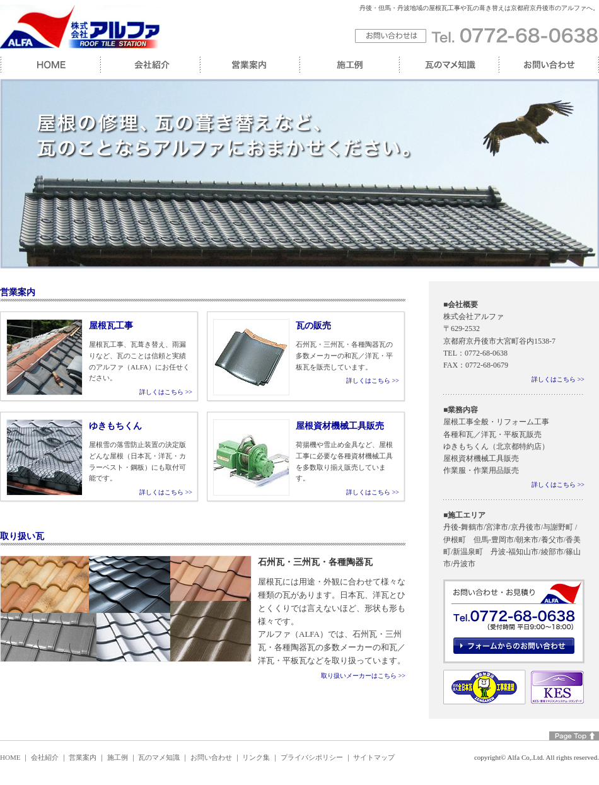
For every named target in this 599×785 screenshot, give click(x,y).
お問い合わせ (211, 757)
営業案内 (82, 757)
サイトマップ (374, 757)
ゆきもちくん (115, 426)
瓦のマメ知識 (159, 757)
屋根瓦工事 (111, 325)
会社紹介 (45, 757)
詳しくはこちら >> (165, 391)
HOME (10, 757)
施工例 (117, 757)
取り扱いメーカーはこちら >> (363, 675)
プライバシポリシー (312, 757)
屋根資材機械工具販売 (340, 426)
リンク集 (256, 757)
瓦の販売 (313, 325)
